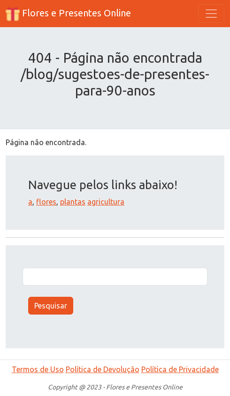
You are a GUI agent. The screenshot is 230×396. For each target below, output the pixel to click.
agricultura (105, 202)
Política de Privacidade (180, 369)
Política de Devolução (102, 369)
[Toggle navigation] (211, 13)
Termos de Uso (38, 369)
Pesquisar (50, 305)
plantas (72, 202)
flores (46, 202)
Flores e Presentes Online (68, 14)
